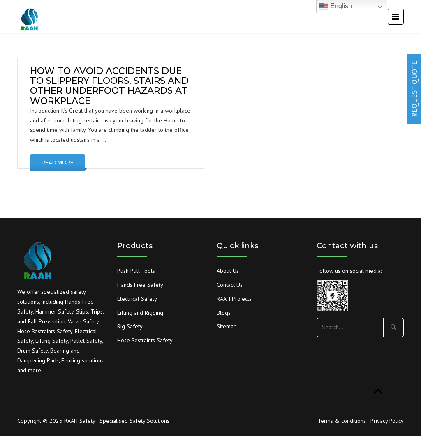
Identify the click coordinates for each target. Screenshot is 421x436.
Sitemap (227, 326)
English (335, 7)
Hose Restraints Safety (145, 340)
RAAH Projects (234, 298)
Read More (58, 162)
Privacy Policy (387, 420)
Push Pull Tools (136, 271)
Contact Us (230, 284)
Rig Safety (130, 326)
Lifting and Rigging (140, 312)
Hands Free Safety (140, 284)
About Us (228, 271)
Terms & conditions (342, 420)
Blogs (224, 312)
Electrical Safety (137, 298)
